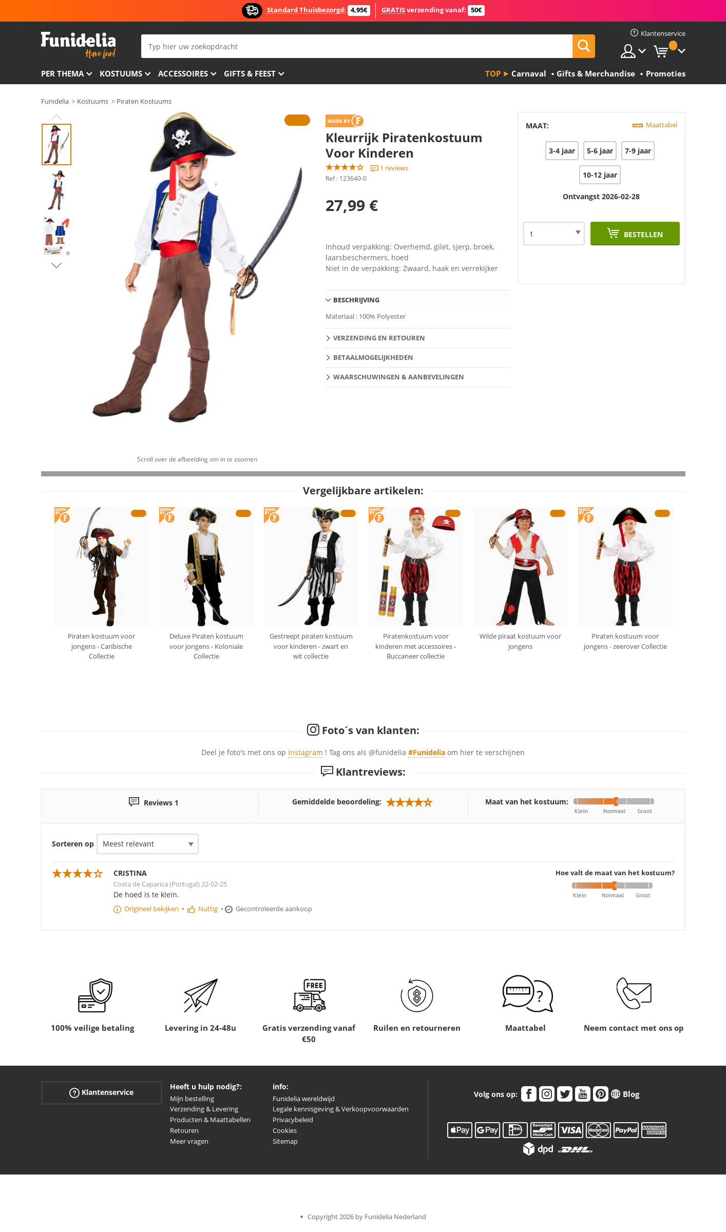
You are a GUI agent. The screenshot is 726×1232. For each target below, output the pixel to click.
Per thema (62, 73)
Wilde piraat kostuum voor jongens (520, 641)
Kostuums (121, 73)
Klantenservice (101, 1092)
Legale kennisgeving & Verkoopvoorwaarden (341, 1108)
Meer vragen (189, 1141)
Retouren (184, 1130)
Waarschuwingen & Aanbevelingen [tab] (398, 376)
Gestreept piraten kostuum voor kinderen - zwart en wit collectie (311, 646)
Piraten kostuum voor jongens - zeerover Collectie (625, 641)
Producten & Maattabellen (210, 1119)
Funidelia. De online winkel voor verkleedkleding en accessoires (78, 45)
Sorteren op (73, 844)
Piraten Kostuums (144, 101)
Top (493, 73)
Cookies (285, 1130)
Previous (56, 117)
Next (56, 265)
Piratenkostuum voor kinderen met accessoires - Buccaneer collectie (415, 646)
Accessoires (183, 73)
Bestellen (642, 234)
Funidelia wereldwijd (304, 1098)
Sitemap (285, 1141)
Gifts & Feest (250, 73)
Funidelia (55, 101)
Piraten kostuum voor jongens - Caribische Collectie (101, 646)
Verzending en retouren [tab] (379, 337)
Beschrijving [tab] (356, 299)
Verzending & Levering (204, 1108)
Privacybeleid (293, 1119)
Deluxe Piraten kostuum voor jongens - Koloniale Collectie (206, 646)
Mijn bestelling (192, 1098)
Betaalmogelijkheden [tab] (373, 357)
